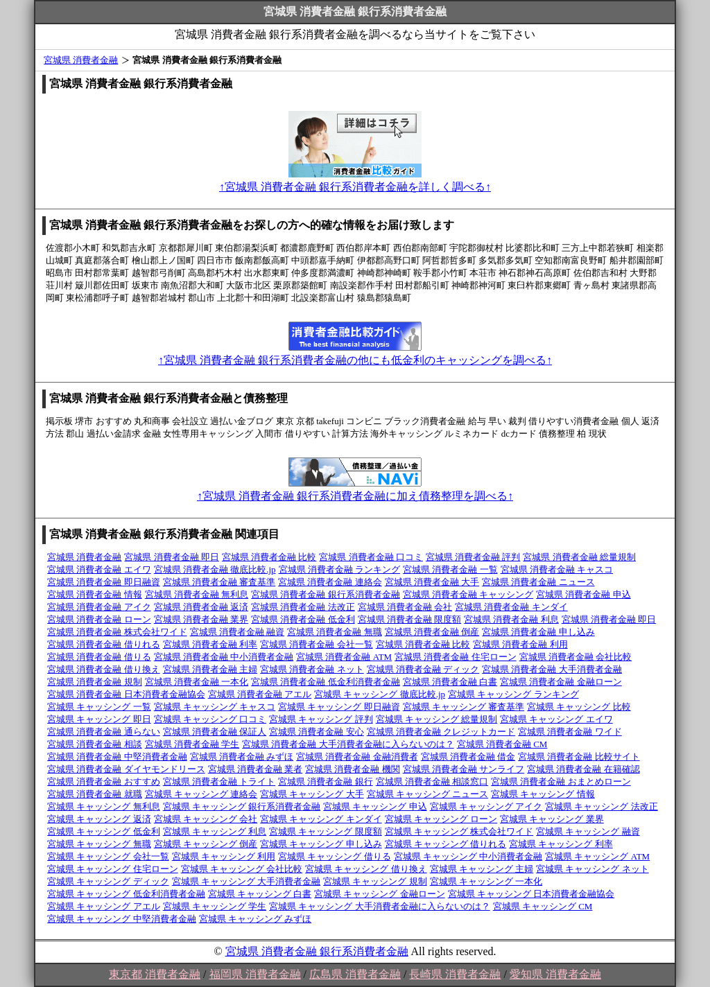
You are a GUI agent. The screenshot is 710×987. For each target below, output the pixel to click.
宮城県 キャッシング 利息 (215, 831)
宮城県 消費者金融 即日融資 (103, 582)
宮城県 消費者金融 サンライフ (464, 769)
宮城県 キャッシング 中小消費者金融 (468, 856)
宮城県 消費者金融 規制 (94, 681)
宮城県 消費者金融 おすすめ (103, 781)
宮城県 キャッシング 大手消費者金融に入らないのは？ (379, 906)
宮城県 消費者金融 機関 (352, 769)
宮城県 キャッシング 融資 (588, 831)
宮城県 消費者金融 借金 (468, 756)
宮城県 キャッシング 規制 (375, 881)
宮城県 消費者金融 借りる (99, 657)
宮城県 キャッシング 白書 (260, 894)
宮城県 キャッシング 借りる (334, 856)
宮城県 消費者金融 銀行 (325, 781)
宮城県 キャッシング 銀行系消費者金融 (242, 806)
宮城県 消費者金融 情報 (94, 594)
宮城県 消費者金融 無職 (334, 632)
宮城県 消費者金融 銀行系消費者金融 (325, 594)
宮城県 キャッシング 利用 (224, 856)
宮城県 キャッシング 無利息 (103, 806)
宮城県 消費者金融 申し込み (538, 632)
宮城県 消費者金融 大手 (432, 582)
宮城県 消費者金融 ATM (344, 657)
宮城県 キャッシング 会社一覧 (108, 856)
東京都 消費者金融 (154, 974)
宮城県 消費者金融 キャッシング (468, 594)
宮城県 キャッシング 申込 (375, 806)
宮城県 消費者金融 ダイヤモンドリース (126, 769)
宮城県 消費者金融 (81, 60)
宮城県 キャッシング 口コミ (210, 719)
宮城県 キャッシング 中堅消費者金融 (121, 919)
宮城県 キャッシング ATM (597, 856)
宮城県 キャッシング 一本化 (486, 881)
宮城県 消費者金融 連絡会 (330, 582)
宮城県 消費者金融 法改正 (303, 607)
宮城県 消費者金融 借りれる (103, 644)
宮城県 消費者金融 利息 (511, 619)
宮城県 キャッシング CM (543, 906)
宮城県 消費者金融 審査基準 (219, 582)
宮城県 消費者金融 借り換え (103, 669)
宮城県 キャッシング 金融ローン (379, 894)
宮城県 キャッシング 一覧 (99, 706)
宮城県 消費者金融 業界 (201, 619)
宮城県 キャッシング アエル (103, 906)
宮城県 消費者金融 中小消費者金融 (224, 657)
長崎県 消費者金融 (455, 974)
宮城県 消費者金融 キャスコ (557, 569)
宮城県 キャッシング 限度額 (325, 831)
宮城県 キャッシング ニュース (428, 794)
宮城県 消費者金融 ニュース (538, 582)
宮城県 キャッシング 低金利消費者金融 (126, 894)
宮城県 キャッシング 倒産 (206, 844)
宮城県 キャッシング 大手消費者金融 (246, 881)
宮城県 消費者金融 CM (502, 744)
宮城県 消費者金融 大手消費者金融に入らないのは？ (348, 744)
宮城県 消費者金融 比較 (269, 557)
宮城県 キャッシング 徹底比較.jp (379, 694)
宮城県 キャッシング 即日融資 (339, 706)
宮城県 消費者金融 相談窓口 (432, 781)
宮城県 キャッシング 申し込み (321, 844)
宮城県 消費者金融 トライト (219, 781)
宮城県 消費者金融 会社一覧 (316, 644)
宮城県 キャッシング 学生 (215, 906)
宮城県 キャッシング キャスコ (215, 706)
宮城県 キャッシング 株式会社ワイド (459, 831)
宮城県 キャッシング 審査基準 (464, 706)
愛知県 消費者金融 (555, 974)
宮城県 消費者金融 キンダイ (511, 607)
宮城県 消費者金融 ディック (423, 669)
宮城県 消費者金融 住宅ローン (456, 657)
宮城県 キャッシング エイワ (556, 719)
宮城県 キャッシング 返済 (99, 819)
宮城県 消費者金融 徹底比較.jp (215, 569)
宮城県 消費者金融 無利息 (197, 594)
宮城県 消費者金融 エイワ (99, 569)
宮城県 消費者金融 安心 (316, 731)
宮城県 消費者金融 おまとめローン (561, 781)
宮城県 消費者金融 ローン (99, 619)
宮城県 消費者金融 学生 (192, 744)
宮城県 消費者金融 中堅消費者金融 (117, 756)
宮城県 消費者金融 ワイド (570, 731)
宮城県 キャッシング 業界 (552, 819)
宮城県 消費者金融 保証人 (215, 731)
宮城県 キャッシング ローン (441, 819)
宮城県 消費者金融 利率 (210, 644)
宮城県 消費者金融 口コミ (371, 557)
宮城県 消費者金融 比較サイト (579, 756)
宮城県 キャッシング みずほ (255, 919)
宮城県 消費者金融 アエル (260, 694)
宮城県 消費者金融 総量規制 (579, 557)
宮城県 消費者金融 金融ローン (561, 681)
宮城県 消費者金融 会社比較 (575, 657)
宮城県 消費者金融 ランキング (340, 569)
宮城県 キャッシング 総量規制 (437, 719)
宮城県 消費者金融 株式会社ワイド (117, 632)
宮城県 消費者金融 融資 (237, 632)
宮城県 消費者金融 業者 (255, 769)
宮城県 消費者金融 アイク (99, 607)
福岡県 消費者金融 (255, 974)
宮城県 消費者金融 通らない (103, 731)
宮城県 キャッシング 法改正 (601, 806)
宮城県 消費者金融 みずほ (242, 756)
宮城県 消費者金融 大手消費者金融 (552, 669)
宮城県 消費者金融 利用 (520, 644)
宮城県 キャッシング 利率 (561, 844)
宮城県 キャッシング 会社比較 (242, 869)
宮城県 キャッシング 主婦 (482, 869)
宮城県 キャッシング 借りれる (446, 844)
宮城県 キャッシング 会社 (206, 819)
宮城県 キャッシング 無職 (99, 844)
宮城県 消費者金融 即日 (171, 557)
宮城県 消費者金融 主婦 (210, 669)
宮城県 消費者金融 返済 (201, 607)
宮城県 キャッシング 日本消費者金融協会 (531, 894)
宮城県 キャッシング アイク (486, 806)
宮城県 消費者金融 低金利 (303, 619)
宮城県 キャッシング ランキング (513, 694)
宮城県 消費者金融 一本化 (197, 681)
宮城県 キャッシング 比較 (579, 706)
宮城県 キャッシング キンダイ (321, 819)
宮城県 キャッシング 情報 (543, 794)
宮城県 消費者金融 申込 (583, 594)
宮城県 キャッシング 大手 (312, 794)
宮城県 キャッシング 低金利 (103, 831)
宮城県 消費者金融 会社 (405, 607)
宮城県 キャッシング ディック (108, 881)
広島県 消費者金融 (355, 974)
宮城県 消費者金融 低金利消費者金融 (325, 681)
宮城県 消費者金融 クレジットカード (441, 731)
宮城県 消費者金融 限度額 (410, 619)
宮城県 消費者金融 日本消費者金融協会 (126, 694)
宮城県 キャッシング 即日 (99, 719)
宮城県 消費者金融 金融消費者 (357, 756)
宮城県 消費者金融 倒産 (432, 632)
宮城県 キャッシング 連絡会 (201, 794)
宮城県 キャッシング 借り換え (366, 869)
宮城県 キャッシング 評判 (321, 719)
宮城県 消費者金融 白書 (450, 681)
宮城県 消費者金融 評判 (473, 557)
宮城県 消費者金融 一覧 (450, 569)
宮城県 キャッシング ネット (592, 869)
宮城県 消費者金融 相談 (94, 744)
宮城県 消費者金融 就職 (94, 794)
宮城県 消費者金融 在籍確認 (583, 769)
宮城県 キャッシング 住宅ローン (112, 869)
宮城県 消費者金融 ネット (312, 669)
